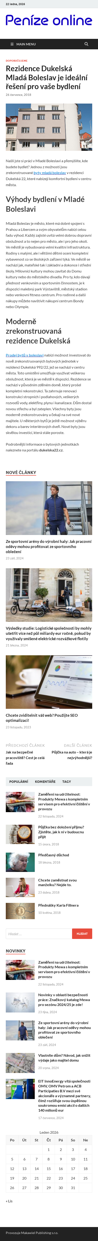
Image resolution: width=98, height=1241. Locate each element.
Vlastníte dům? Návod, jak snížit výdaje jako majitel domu (64, 1057)
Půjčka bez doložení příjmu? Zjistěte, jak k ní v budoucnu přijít (61, 832)
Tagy (66, 782)
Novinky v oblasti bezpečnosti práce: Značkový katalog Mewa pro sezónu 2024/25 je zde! (64, 999)
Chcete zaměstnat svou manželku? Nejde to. (57, 882)
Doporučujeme (17, 60)
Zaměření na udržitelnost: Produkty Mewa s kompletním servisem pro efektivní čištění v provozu (64, 801)
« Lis (9, 1201)
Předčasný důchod (53, 855)
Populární (18, 782)
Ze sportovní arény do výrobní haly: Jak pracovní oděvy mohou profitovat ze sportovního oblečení (49, 546)
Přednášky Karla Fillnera (58, 905)
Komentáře (45, 782)
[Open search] (86, 44)
